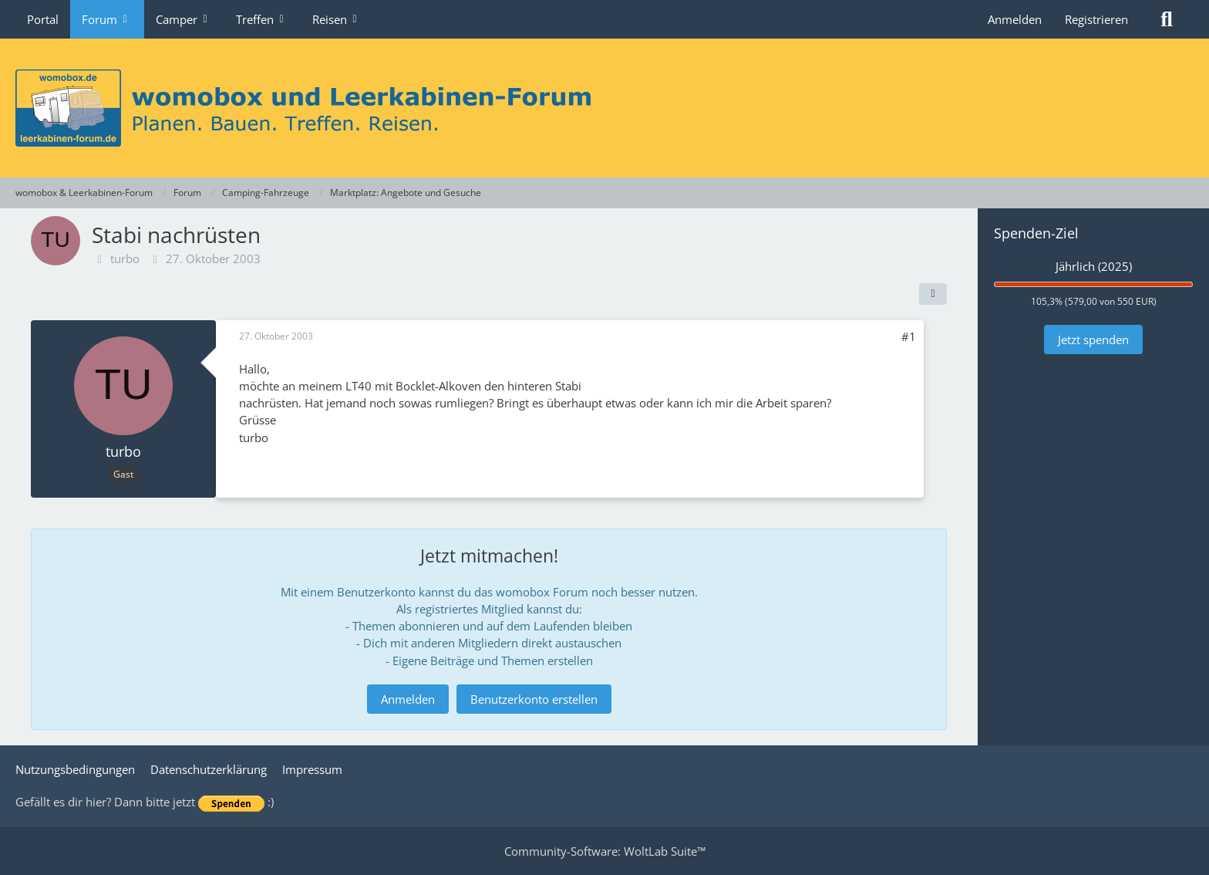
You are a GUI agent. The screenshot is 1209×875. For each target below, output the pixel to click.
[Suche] (1167, 19)
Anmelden (1015, 19)
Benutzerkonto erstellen (534, 699)
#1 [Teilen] (908, 336)
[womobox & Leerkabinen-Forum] (604, 108)
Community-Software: (605, 851)
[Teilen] (933, 294)
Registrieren (1096, 19)
